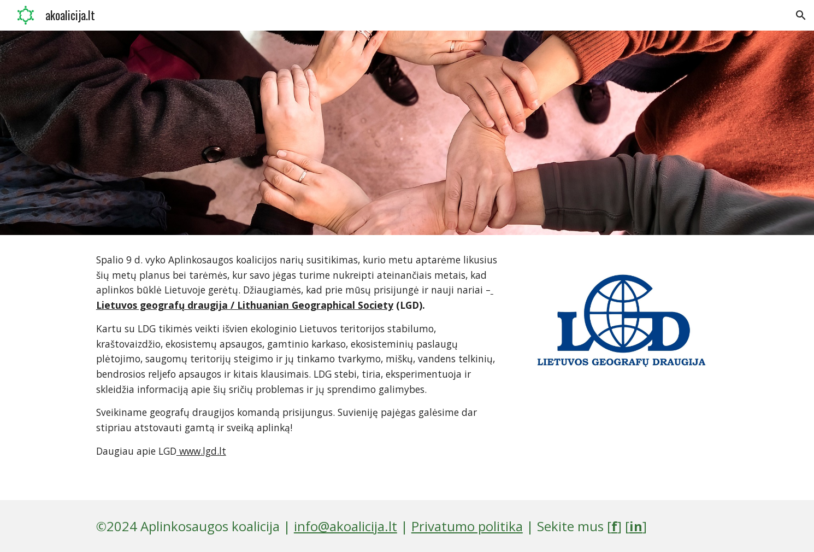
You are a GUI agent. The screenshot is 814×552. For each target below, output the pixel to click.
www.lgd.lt (201, 450)
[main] (299, 367)
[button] (801, 15)
